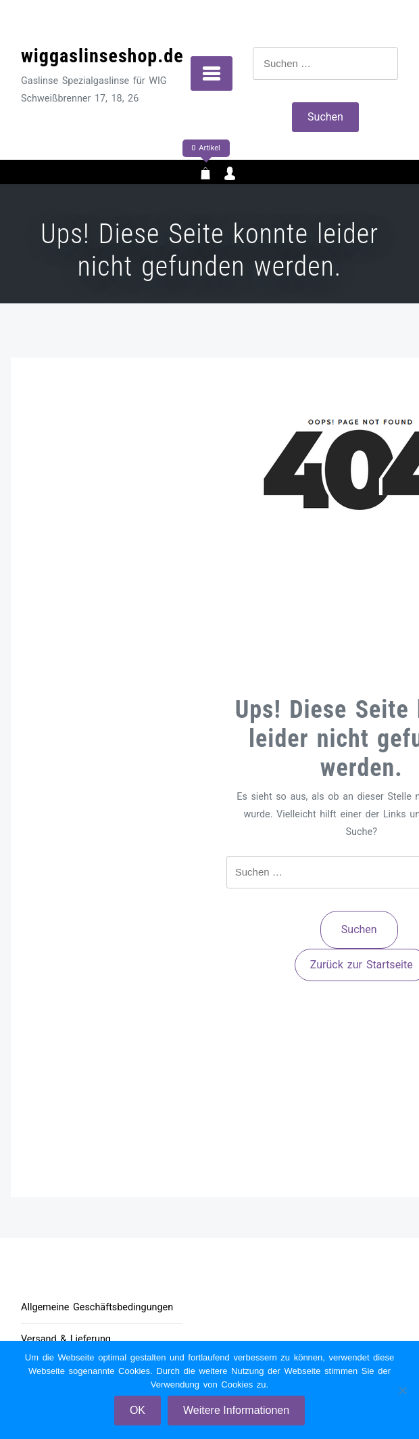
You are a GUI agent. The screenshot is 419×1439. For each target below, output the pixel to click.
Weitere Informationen (236, 1410)
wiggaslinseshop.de (102, 56)
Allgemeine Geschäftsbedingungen (97, 1307)
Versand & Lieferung (66, 1339)
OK (137, 1410)
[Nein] (402, 1390)
